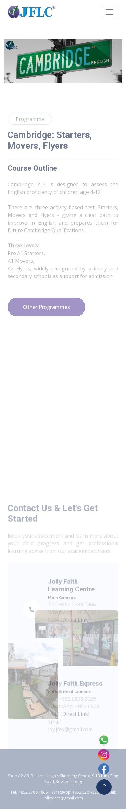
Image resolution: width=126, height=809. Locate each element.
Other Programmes (46, 307)
